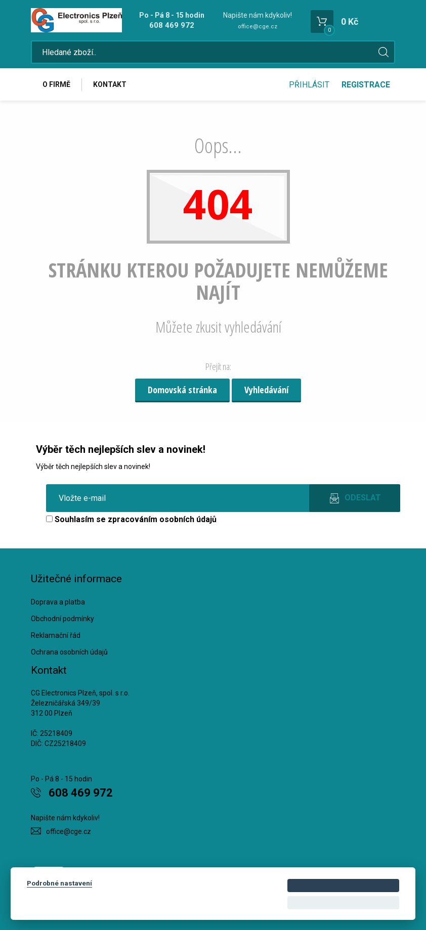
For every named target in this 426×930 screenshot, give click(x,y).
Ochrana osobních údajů (69, 652)
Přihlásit (309, 84)
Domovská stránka (182, 390)
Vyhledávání (266, 390)
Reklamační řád (55, 635)
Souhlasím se (131, 519)
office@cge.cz (257, 26)
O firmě (56, 84)
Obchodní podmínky (62, 619)
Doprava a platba (58, 602)
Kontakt (109, 84)
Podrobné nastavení (59, 883)
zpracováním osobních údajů (162, 519)
